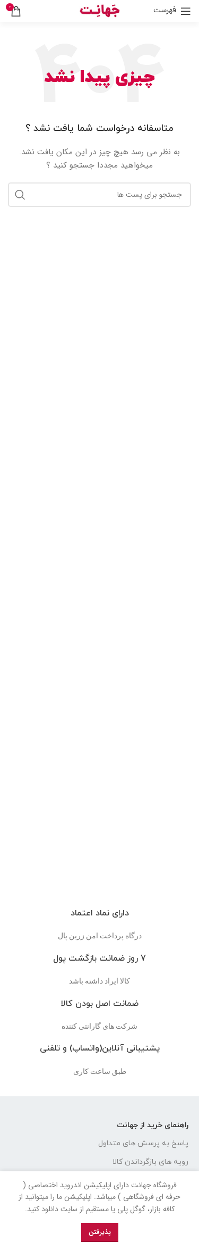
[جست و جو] (99, 194)
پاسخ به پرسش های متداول (143, 1143)
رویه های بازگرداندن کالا (150, 1162)
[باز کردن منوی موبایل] (172, 11)
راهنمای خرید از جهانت (152, 1125)
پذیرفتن (100, 1232)
